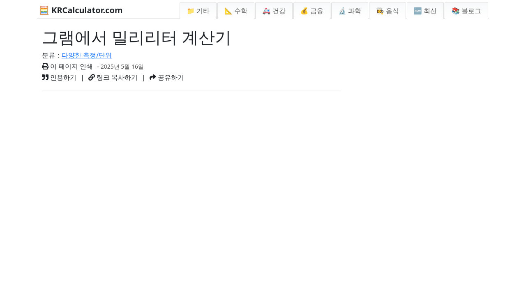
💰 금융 (311, 10)
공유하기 (167, 77)
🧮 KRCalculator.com (80, 10)
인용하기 (59, 77)
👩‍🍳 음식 (387, 10)
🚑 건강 (273, 10)
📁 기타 (198, 10)
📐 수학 (235, 10)
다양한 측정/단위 (87, 55)
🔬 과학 (349, 10)
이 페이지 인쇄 (67, 66)
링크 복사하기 (113, 77)
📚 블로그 (466, 10)
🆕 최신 (425, 10)
